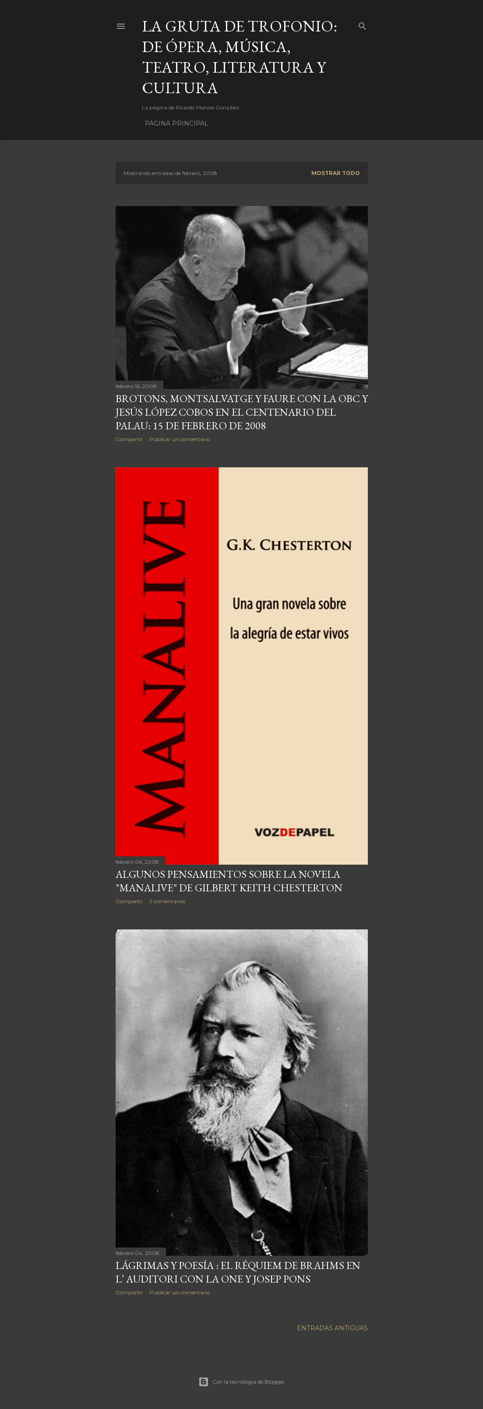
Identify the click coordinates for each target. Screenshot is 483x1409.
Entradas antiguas (332, 1328)
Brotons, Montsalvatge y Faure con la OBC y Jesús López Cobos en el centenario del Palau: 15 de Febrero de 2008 (242, 412)
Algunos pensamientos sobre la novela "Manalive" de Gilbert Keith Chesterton (229, 880)
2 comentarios (167, 901)
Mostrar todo (335, 173)
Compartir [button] (129, 439)
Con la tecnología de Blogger (241, 1382)
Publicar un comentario (179, 439)
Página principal (176, 123)
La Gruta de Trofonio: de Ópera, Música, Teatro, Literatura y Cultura (239, 57)
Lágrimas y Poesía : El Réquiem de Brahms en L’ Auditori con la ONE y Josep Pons (238, 1272)
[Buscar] (362, 24)
